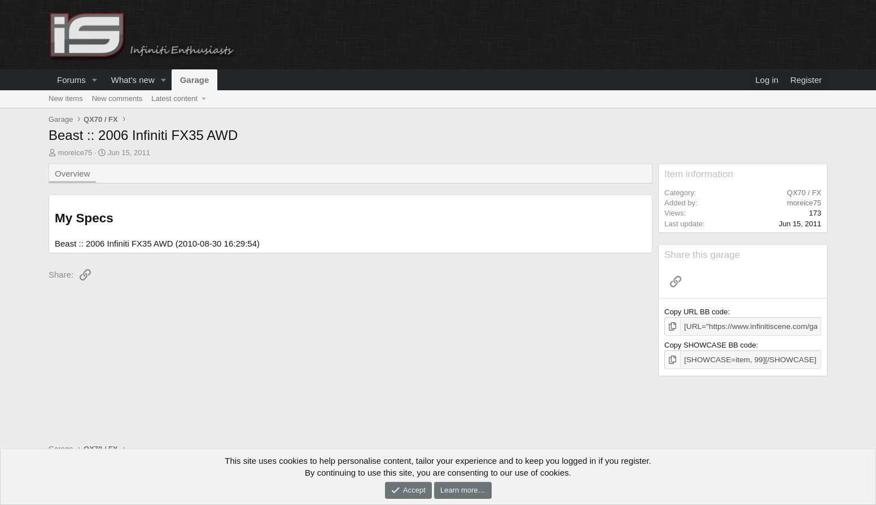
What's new (133, 80)
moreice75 (75, 152)
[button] (95, 79)
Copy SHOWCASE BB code (710, 344)
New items (66, 98)
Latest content (174, 98)
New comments (117, 98)
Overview (72, 173)
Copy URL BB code (696, 312)
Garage (194, 80)
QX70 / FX (804, 192)
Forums (71, 80)
